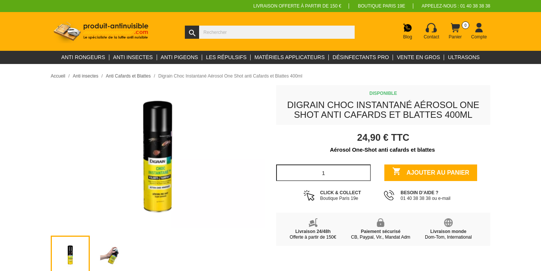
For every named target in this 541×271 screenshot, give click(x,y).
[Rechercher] (270, 32)
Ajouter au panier (430, 172)
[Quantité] (323, 172)
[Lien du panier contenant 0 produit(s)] (455, 31)
